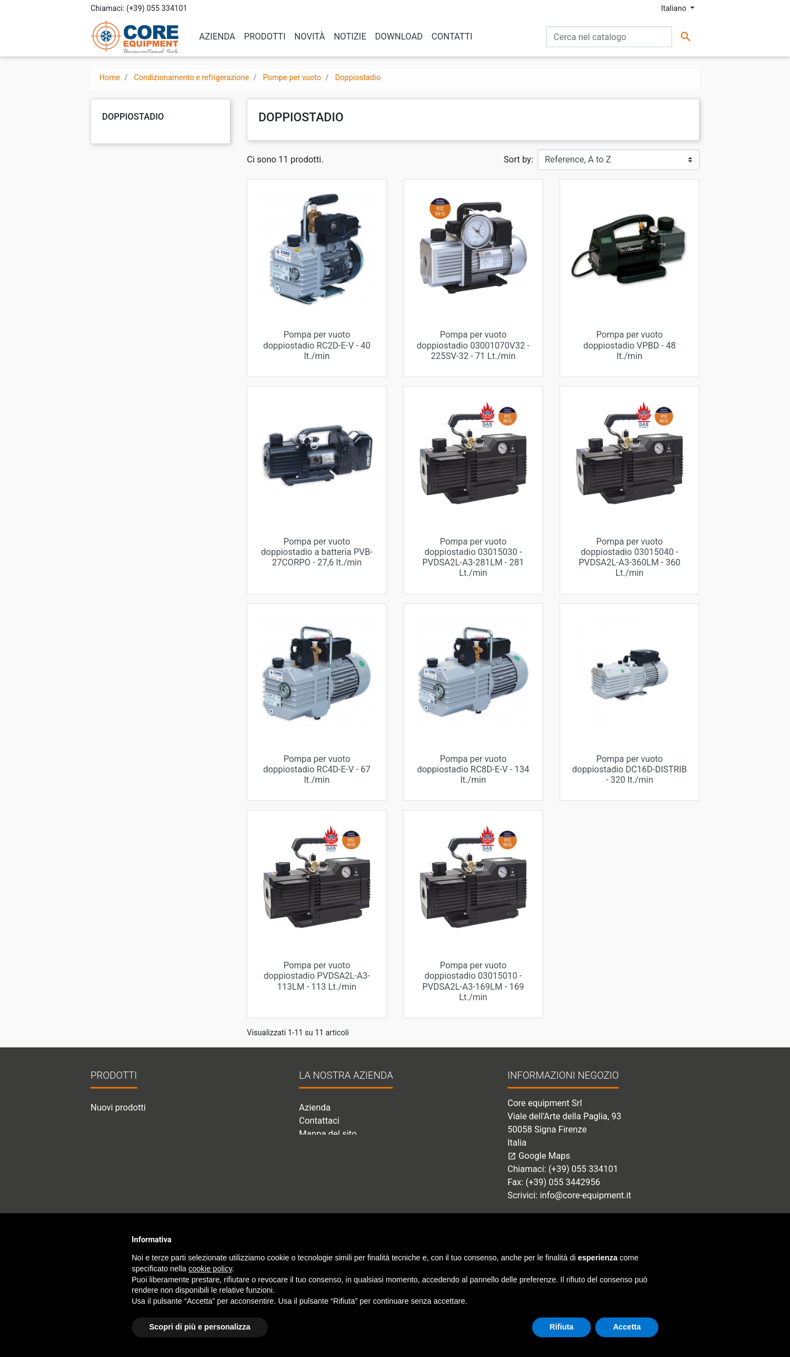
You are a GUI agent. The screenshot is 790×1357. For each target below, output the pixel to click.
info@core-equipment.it (585, 1195)
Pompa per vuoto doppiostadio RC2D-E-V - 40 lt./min (317, 345)
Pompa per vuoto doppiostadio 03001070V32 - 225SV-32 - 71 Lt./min (473, 345)
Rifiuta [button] (562, 1326)
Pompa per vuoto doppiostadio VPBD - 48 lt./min (629, 345)
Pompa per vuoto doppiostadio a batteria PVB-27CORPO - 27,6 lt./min (317, 552)
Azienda (314, 1107)
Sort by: (518, 159)
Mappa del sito (328, 1134)
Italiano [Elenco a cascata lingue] (675, 8)
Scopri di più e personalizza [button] (199, 1326)
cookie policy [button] (210, 1268)
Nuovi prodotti (118, 1107)
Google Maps (538, 1156)
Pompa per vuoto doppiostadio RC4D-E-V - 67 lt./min (317, 769)
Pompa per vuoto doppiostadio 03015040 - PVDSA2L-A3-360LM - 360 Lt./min (630, 557)
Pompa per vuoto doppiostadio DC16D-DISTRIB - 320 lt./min (629, 769)
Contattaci (319, 1120)
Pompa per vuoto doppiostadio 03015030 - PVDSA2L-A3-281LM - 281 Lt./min (473, 557)
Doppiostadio (133, 116)
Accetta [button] (627, 1326)
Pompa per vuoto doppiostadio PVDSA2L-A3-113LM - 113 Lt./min (317, 975)
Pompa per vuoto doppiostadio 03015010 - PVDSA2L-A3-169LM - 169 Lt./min (473, 981)
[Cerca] (609, 36)
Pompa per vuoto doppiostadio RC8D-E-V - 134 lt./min (473, 769)
